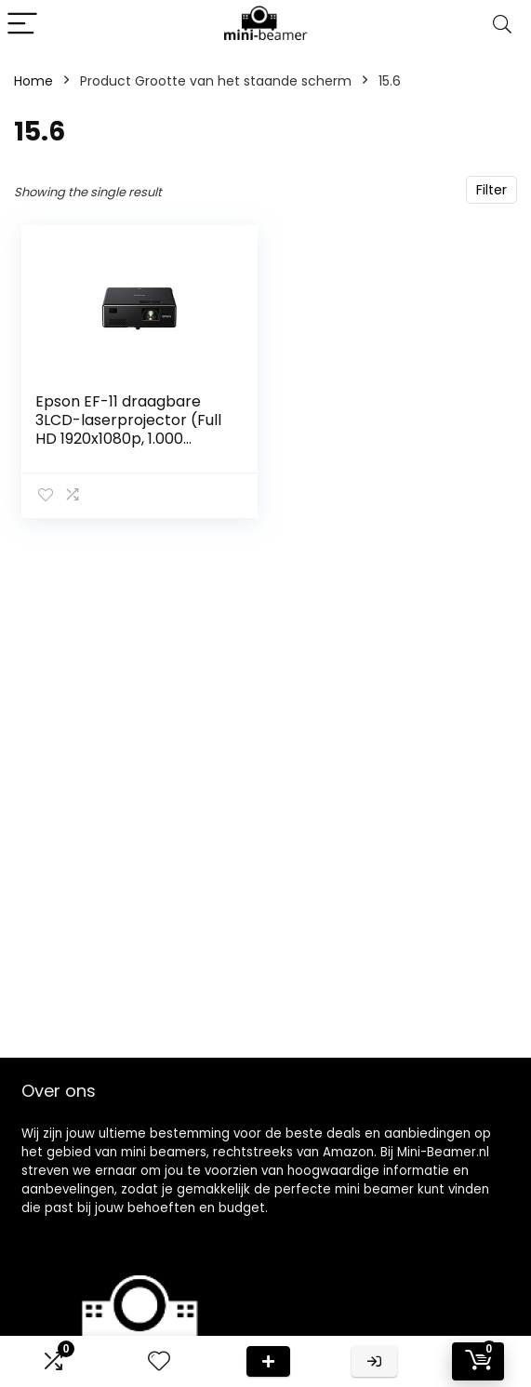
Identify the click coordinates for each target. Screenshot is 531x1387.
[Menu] (22, 24)
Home (33, 81)
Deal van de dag (268, 1361)
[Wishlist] (159, 1361)
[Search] (502, 24)
